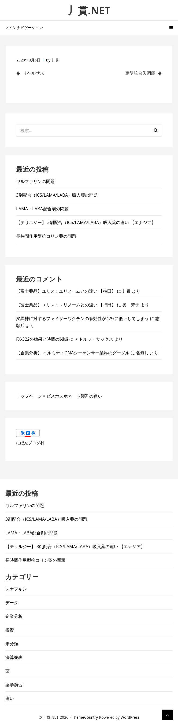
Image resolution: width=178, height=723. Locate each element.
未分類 (11, 644)
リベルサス (33, 73)
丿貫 (55, 60)
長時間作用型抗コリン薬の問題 (46, 236)
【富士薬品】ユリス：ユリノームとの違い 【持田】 (66, 291)
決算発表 (14, 657)
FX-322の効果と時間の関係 (42, 339)
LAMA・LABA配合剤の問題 (42, 209)
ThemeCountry (85, 717)
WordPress (130, 717)
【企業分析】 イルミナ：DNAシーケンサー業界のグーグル (72, 353)
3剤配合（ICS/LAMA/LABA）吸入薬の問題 (57, 195)
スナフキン (16, 589)
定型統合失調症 (140, 73)
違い (9, 698)
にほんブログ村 (30, 442)
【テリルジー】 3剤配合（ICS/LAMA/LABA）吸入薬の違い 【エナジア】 (86, 222)
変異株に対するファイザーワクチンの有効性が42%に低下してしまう (82, 318)
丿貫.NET (89, 10)
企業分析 (14, 616)
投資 (9, 630)
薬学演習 (14, 685)
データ (11, 602)
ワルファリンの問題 (35, 181)
